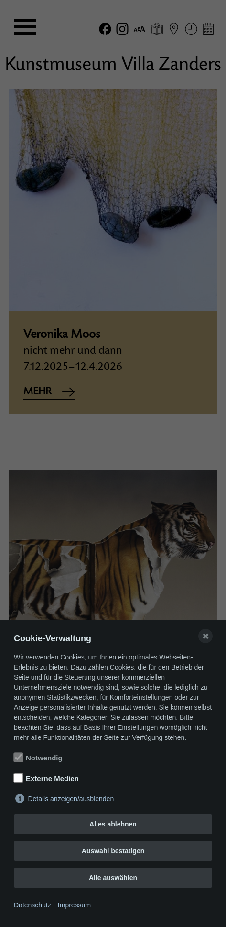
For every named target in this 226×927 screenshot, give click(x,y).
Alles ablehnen (113, 824)
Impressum (74, 905)
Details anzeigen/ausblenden (71, 799)
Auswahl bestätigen (113, 851)
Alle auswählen (113, 878)
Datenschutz (32, 905)
